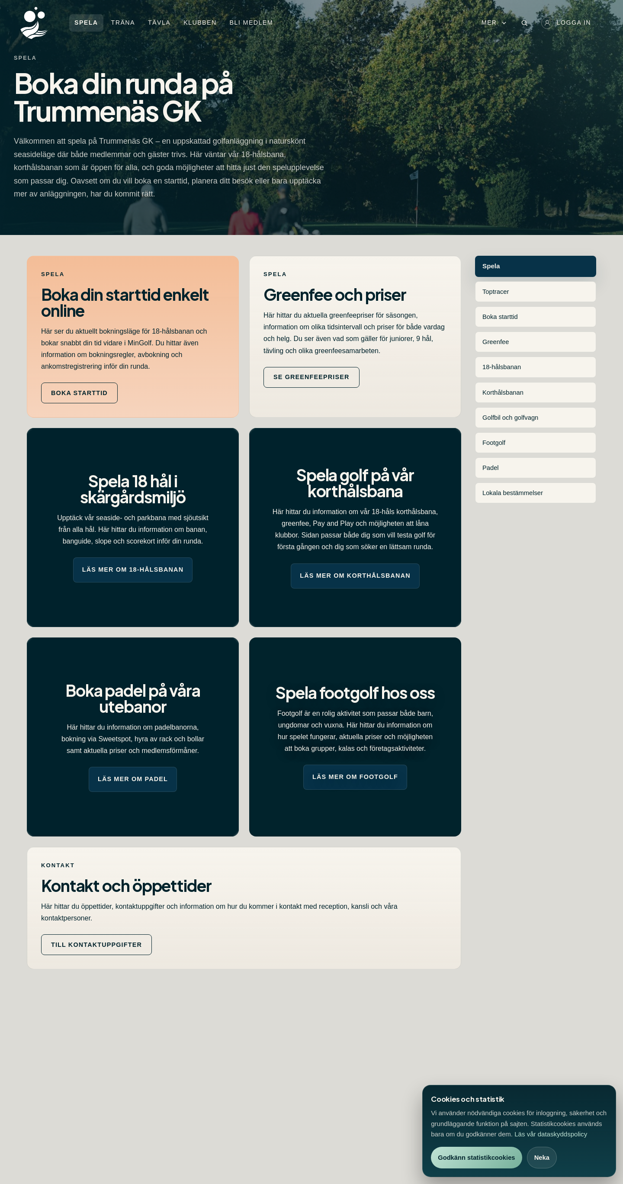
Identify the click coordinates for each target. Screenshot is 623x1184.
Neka (541, 1157)
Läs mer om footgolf (355, 776)
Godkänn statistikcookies (476, 1157)
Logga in (566, 23)
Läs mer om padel (133, 778)
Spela (86, 22)
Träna (123, 22)
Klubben (199, 22)
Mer (494, 22)
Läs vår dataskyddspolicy (550, 1134)
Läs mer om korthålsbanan (355, 575)
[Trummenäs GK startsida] (43, 23)
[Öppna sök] (524, 23)
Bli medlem (251, 22)
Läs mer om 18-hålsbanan (132, 569)
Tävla (159, 22)
